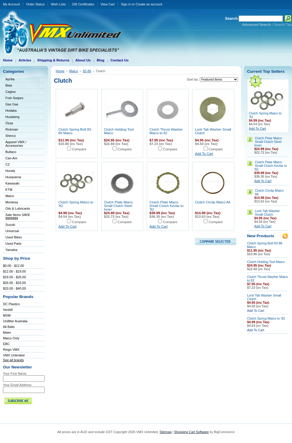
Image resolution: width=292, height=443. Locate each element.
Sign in (126, 4)
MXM (6, 315)
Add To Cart (204, 153)
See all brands (13, 360)
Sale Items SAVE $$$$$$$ (17, 216)
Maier (7, 332)
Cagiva (23, 92)
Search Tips (283, 24)
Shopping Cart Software (191, 432)
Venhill (8, 310)
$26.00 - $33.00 (14, 283)
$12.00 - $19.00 (14, 271)
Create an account (149, 4)
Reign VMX (11, 349)
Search (231, 18)
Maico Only (11, 338)
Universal (23, 231)
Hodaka (23, 111)
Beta (23, 86)
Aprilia (23, 79)
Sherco (23, 136)
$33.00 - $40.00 (14, 288)
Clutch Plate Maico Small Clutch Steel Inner (118, 205)
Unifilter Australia (15, 321)
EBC (6, 344)
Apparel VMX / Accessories (23, 143)
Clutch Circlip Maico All (212, 202)
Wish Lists (58, 4)
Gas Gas (23, 104)
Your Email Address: (17, 385)
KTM (23, 190)
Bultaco (23, 152)
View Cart (108, 4)
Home (60, 71)
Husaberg (23, 117)
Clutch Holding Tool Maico (266, 262)
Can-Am (23, 158)
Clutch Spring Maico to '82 (266, 318)
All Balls (9, 327)
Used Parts (13, 243)
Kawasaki (23, 184)
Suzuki (23, 225)
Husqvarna (23, 177)
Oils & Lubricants (17, 208)
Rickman (23, 130)
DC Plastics (11, 304)
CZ (23, 165)
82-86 (87, 71)
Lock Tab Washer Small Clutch (267, 212)
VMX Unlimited (14, 355)
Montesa (23, 202)
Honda (23, 171)
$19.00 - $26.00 (14, 277)
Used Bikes (13, 237)
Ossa (23, 123)
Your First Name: (15, 373)
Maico (23, 196)
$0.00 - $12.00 (13, 265)
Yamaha (23, 250)
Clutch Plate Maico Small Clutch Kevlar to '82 (166, 205)
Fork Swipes (14, 98)
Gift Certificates (83, 4)
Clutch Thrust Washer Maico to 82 (166, 131)
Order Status (35, 4)
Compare (79, 149)
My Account (11, 4)
